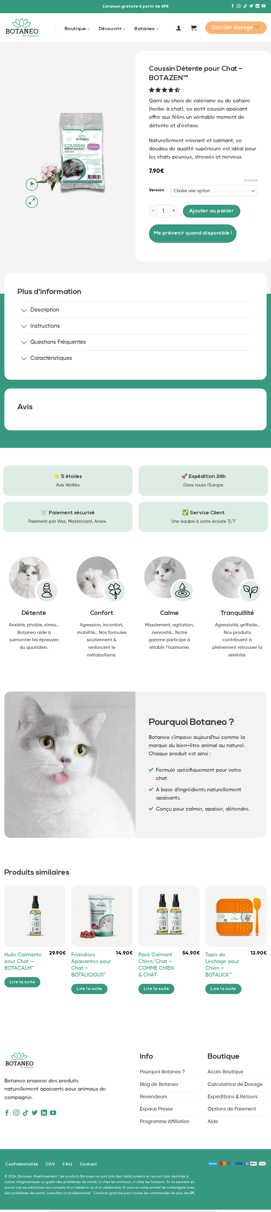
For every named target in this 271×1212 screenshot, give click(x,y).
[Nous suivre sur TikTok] (245, 6)
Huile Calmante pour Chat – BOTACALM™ (23, 961)
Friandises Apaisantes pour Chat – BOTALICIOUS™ (91, 965)
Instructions (39, 327)
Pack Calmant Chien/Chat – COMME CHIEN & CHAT (156, 965)
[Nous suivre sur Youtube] (263, 6)
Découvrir (112, 29)
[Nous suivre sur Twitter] (251, 6)
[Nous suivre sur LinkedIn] (257, 6)
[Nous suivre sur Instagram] (239, 6)
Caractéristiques (45, 359)
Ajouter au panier (211, 211)
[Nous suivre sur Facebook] (232, 6)
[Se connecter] (179, 27)
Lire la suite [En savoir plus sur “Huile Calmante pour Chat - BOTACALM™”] (22, 982)
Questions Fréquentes (52, 343)
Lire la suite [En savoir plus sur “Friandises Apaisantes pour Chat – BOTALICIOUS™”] (89, 989)
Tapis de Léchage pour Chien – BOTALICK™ (222, 965)
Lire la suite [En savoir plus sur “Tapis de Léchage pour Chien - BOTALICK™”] (223, 989)
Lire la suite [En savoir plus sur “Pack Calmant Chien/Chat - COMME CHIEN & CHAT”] (156, 989)
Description (39, 311)
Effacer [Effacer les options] (251, 180)
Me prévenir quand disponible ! (193, 233)
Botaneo (146, 29)
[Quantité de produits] (163, 211)
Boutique (77, 29)
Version (156, 190)
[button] (165, 90)
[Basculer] (24, 311)
